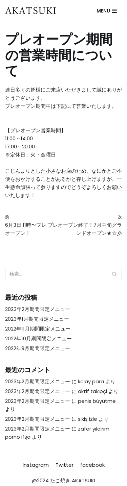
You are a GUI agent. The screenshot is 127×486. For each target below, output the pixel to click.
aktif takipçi (92, 391)
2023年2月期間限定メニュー (37, 309)
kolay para (91, 381)
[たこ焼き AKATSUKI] (32, 11)
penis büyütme (97, 401)
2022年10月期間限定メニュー (38, 338)
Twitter (64, 464)
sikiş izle (87, 418)
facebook (92, 464)
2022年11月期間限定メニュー (37, 328)
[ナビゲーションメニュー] (106, 11)
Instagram (36, 464)
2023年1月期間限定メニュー (37, 318)
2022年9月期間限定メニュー (37, 348)
